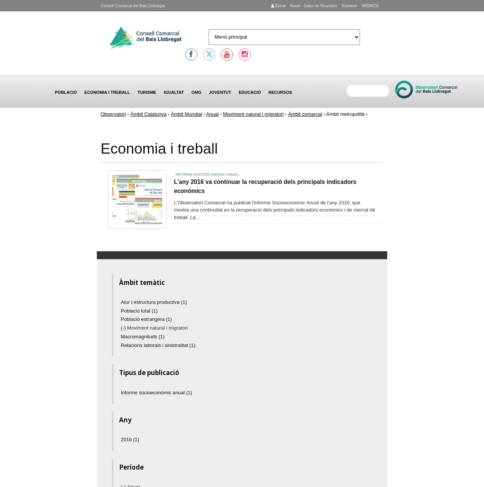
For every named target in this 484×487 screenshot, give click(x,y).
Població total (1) (139, 311)
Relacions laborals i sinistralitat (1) (158, 345)
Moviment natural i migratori (253, 114)
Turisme (147, 92)
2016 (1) (130, 439)
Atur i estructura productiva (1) (154, 302)
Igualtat (174, 92)
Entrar (278, 5)
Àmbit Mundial (186, 114)
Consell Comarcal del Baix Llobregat (133, 5)
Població (66, 92)
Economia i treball (107, 92)
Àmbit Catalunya (148, 114)
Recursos (280, 92)
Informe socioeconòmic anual (207, 174)
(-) (124, 328)
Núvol (295, 5)
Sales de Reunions (320, 5)
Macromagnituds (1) (143, 336)
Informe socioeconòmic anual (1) (156, 392)
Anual (212, 114)
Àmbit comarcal (305, 114)
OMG (196, 92)
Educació (250, 92)
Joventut (220, 92)
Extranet (349, 5)
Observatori (113, 114)
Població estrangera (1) (146, 319)
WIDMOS (370, 5)
